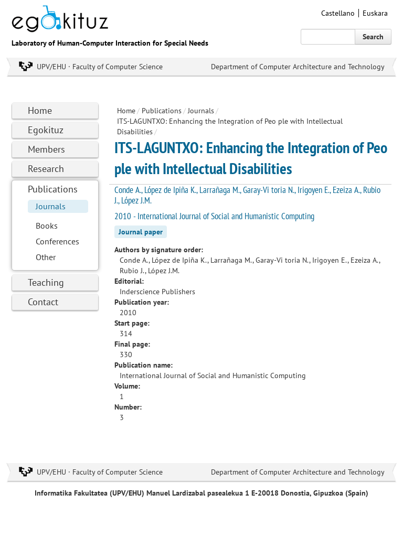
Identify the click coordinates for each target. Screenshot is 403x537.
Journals (51, 206)
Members (46, 149)
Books (47, 225)
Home (40, 110)
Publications (53, 189)
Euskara (375, 13)
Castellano (338, 13)
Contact (43, 302)
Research (46, 169)
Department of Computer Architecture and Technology (298, 66)
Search (373, 36)
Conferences (57, 241)
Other (46, 257)
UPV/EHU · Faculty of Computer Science (100, 66)
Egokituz (45, 130)
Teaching (46, 282)
